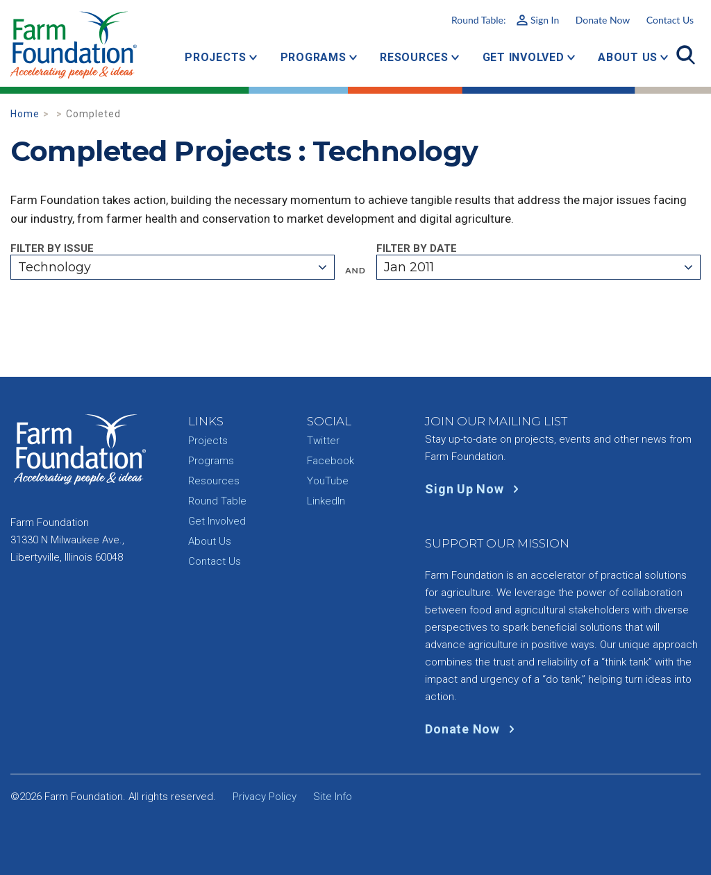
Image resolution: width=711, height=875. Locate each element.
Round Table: (505, 20)
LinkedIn (326, 501)
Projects (215, 57)
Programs (313, 57)
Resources (414, 57)
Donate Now (603, 20)
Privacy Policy (264, 796)
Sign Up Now (474, 489)
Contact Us (670, 20)
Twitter (323, 440)
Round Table (217, 501)
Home (25, 113)
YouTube (328, 481)
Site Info (332, 796)
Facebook (330, 461)
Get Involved (523, 57)
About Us (628, 57)
